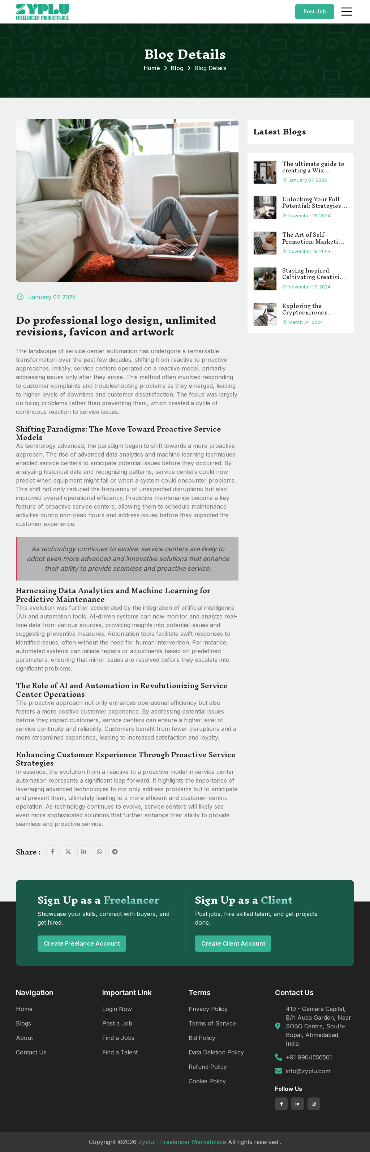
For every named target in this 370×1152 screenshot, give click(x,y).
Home (152, 68)
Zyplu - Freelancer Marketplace (182, 1141)
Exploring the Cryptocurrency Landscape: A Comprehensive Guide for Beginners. (313, 309)
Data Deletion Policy (216, 1052)
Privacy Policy (208, 1008)
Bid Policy (202, 1037)
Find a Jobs (118, 1037)
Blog (177, 68)
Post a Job (117, 1023)
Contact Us (31, 1052)
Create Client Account (233, 943)
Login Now (117, 1008)
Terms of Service (212, 1023)
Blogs (23, 1023)
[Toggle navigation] (347, 11)
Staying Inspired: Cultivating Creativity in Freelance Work (314, 273)
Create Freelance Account (82, 943)
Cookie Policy (207, 1081)
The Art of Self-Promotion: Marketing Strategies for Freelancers (313, 237)
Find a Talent (120, 1052)
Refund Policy (208, 1066)
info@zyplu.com (308, 1071)
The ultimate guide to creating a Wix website (313, 167)
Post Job (315, 11)
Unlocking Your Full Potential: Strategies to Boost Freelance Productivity (311, 202)
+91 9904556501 (309, 1057)
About (24, 1037)
